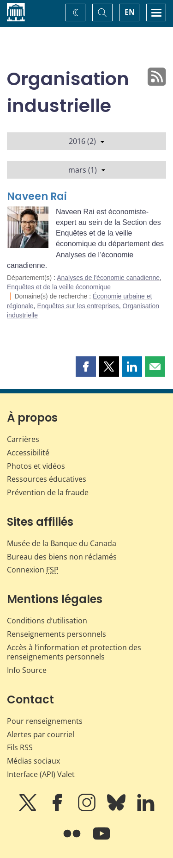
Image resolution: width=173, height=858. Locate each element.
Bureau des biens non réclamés (62, 557)
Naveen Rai (37, 196)
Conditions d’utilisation (47, 621)
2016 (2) (86, 141)
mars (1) (86, 170)
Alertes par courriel (40, 734)
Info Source (27, 670)
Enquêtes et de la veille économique (59, 287)
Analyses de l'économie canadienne (108, 277)
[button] (86, 366)
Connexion (33, 570)
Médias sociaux (33, 761)
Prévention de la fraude (48, 492)
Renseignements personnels (56, 634)
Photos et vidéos (36, 466)
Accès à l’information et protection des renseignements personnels (74, 652)
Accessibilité (28, 453)
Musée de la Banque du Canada (61, 543)
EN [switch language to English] (130, 12)
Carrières (23, 439)
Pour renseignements (45, 721)
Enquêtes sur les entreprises (78, 306)
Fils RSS (20, 747)
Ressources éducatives (46, 479)
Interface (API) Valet (41, 774)
